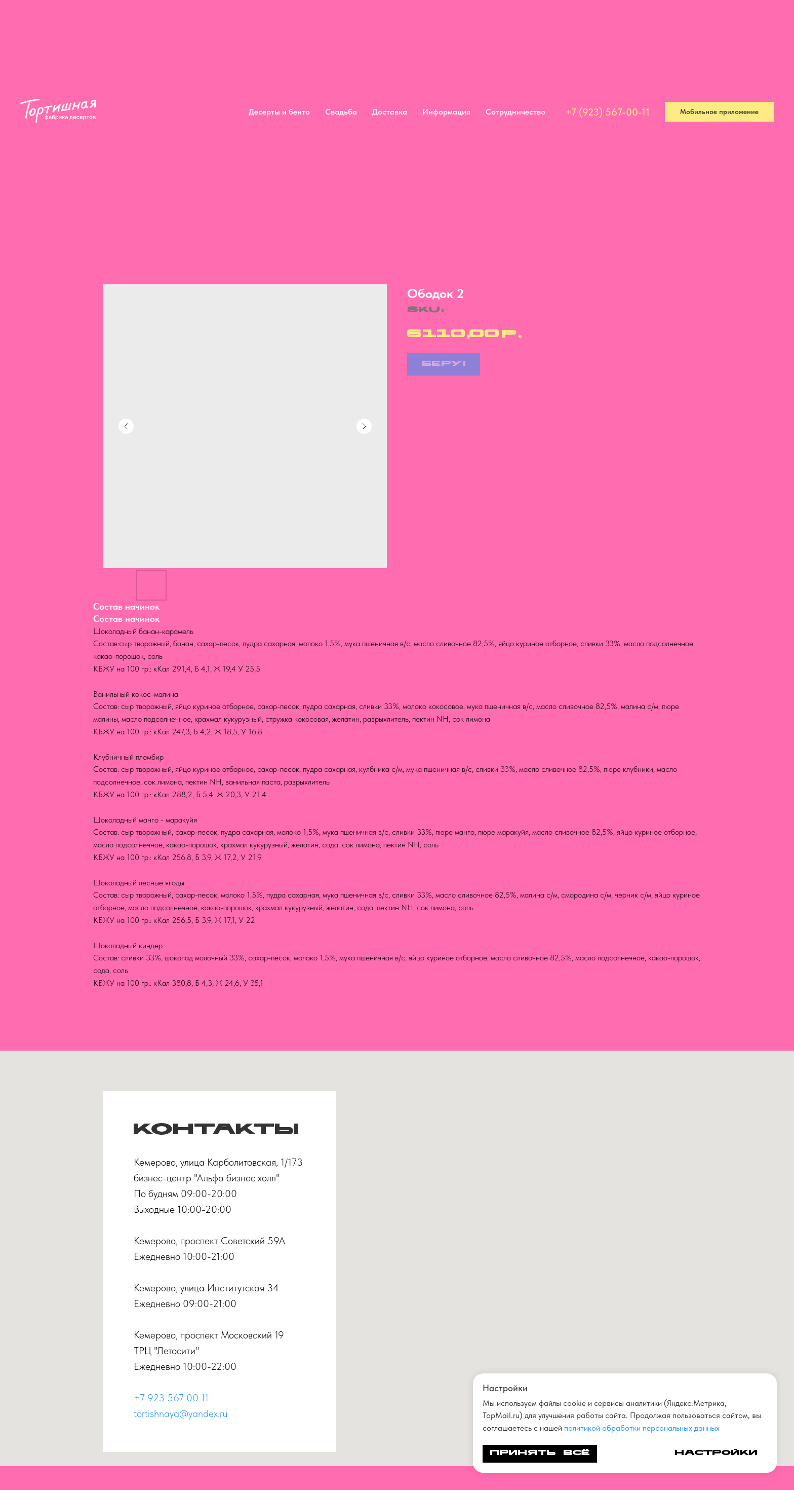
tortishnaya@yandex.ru (180, 1413)
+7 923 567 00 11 (171, 1398)
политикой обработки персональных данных (642, 1428)
